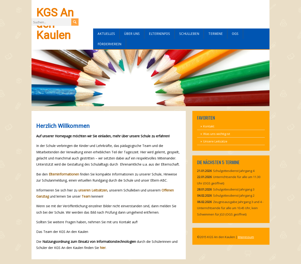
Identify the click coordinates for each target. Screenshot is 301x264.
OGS (235, 34)
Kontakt (208, 126)
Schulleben (189, 34)
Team (86, 196)
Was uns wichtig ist (216, 134)
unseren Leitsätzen (92, 190)
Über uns (132, 34)
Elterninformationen (64, 174)
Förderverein (109, 44)
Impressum (246, 237)
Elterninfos (159, 34)
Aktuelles (106, 34)
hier (103, 247)
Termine (215, 34)
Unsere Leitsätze (215, 141)
